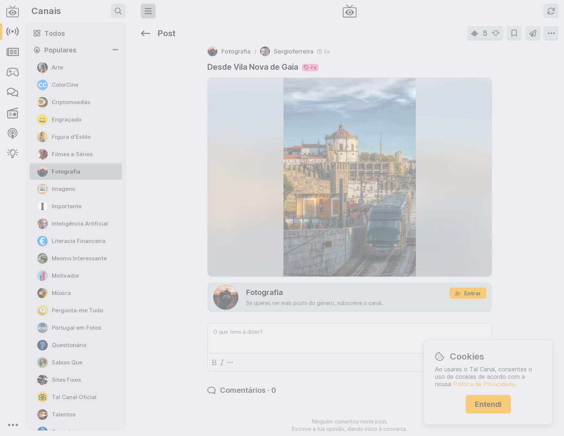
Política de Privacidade (484, 384)
